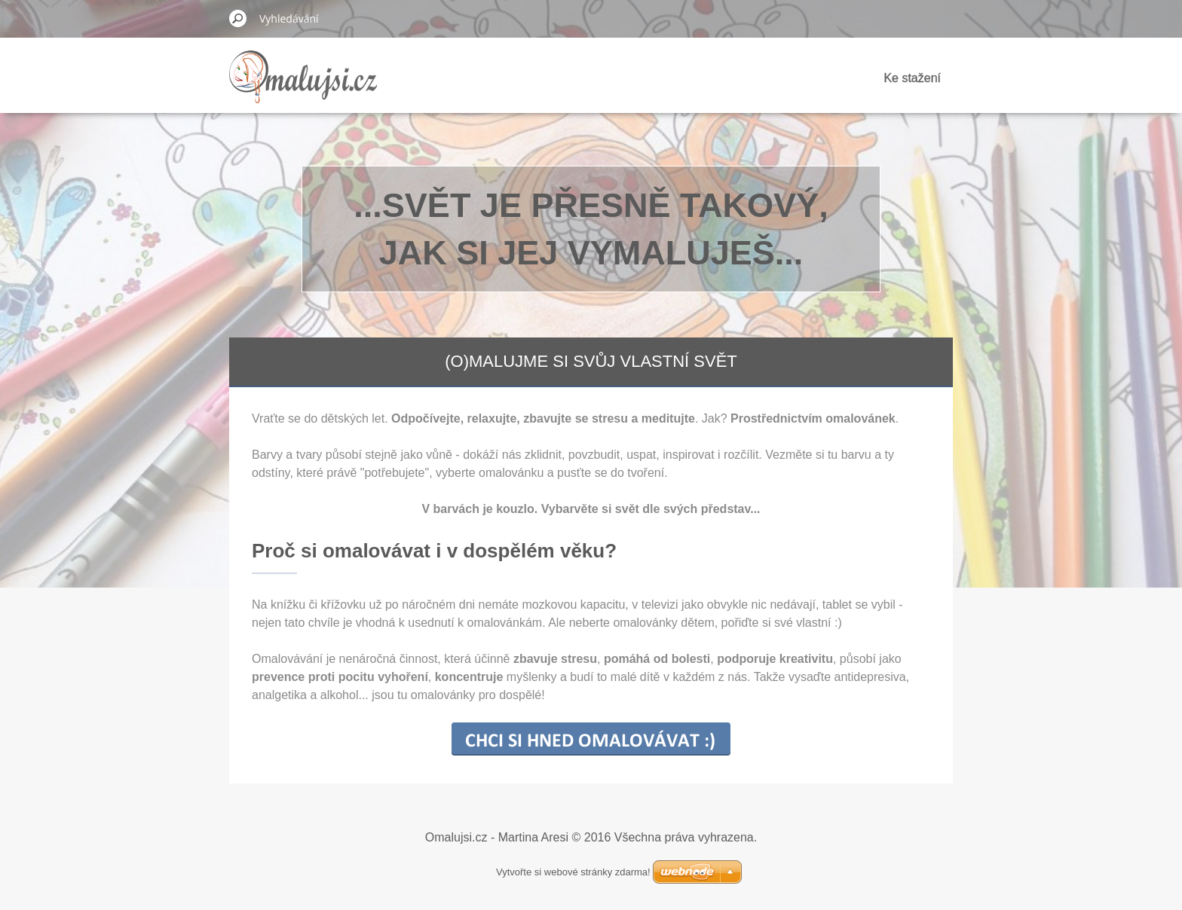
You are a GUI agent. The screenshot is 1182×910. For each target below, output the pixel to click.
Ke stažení (912, 78)
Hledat (238, 18)
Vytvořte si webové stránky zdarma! (573, 872)
